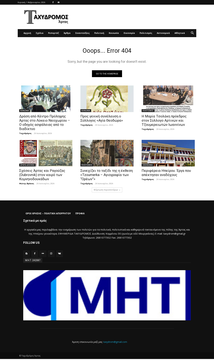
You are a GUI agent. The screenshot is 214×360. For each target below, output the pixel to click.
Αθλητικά (180, 33)
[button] (192, 33)
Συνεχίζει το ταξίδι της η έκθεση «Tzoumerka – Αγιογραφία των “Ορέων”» (106, 175)
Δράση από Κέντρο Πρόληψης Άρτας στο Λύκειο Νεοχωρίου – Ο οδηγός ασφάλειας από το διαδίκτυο (44, 123)
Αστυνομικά (163, 33)
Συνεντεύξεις (82, 33)
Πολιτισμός (146, 33)
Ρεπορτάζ (53, 33)
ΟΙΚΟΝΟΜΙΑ (148, 166)
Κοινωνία (114, 33)
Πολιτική (99, 33)
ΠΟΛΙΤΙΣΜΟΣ (148, 111)
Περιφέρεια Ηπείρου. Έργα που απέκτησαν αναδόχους (166, 173)
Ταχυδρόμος (25, 134)
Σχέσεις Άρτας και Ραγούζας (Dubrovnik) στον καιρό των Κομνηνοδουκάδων (42, 175)
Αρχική (27, 33)
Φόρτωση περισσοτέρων (107, 190)
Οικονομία (129, 33)
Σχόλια (39, 33)
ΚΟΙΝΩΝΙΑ (24, 111)
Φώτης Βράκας (26, 184)
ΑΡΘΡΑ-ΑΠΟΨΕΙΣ (27, 166)
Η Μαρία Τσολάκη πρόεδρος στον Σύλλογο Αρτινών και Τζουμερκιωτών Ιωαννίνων (164, 121)
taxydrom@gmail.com (115, 342)
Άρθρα (67, 33)
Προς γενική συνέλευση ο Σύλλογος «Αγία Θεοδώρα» (101, 119)
